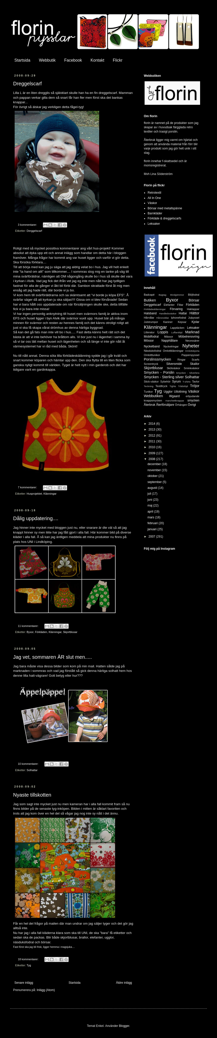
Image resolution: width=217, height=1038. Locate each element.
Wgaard (174, 396)
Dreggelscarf (27, 83)
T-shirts (187, 381)
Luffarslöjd (176, 332)
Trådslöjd (183, 386)
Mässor (168, 336)
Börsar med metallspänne (165, 208)
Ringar (181, 359)
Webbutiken (153, 396)
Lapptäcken (177, 327)
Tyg (28, 965)
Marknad (192, 332)
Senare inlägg (23, 982)
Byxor (30, 632)
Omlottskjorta (192, 350)
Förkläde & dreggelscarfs (164, 218)
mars (151, 517)
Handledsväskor (167, 313)
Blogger (124, 1026)
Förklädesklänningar (155, 309)
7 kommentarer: (28, 487)
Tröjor (194, 386)
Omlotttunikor (152, 355)
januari (152, 529)
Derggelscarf (34, 230)
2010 (152, 447)
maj (150, 505)
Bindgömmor (177, 294)
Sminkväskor (191, 368)
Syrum (176, 381)
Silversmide (174, 364)
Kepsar (182, 321)
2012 (152, 435)
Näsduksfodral (152, 350)
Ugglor (168, 391)
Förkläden (41, 632)
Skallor (194, 364)
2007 (152, 536)
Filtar (180, 304)
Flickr (117, 60)
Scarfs (195, 359)
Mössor (149, 340)
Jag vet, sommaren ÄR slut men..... (52, 657)
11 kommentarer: (28, 625)
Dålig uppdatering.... (35, 518)
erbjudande (192, 396)
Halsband (150, 313)
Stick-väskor (151, 381)
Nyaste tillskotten (32, 795)
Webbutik (47, 60)
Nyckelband (152, 346)
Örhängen (181, 404)
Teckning (148, 386)
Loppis (162, 332)
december (154, 464)
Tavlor (195, 381)
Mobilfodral (151, 336)
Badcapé (149, 294)
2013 (152, 429)
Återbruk (149, 405)
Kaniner (168, 321)
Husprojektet (34, 493)
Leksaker (154, 223)
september (154, 482)
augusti (152, 488)
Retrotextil (154, 192)
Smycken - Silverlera (187, 372)
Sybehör (165, 381)
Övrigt (192, 405)
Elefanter (169, 304)
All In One (154, 198)
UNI (30, 542)
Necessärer (192, 340)
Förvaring (176, 309)
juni (150, 499)
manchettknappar (174, 400)
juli (149, 493)
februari (152, 523)
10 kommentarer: (28, 763)
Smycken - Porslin (159, 372)
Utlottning (180, 391)
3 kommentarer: (28, 224)
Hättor (194, 313)
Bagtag (162, 294)
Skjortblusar (70, 632)
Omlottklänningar (173, 350)
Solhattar (32, 770)
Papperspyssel (190, 355)
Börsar (194, 300)
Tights (173, 386)
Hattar (183, 313)
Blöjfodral (193, 294)
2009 (152, 453)
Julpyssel (193, 317)
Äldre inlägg (124, 982)
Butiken (150, 300)
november (154, 470)
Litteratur (149, 332)
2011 (152, 441)
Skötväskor (173, 368)
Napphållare (169, 340)
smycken (193, 400)
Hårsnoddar (162, 317)
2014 (152, 423)
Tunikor (148, 391)
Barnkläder (155, 213)
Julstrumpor (151, 321)
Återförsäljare (165, 405)
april (150, 511)
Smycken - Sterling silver (164, 377)
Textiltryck (161, 386)
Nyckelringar (171, 346)
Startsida (22, 60)
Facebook (73, 60)
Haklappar (193, 309)
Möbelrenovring (188, 336)
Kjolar (195, 322)
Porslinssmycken (157, 359)
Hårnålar (149, 317)
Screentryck (151, 363)
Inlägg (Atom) (46, 990)
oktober (152, 476)
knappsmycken (153, 400)
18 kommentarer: (28, 959)
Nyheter (190, 345)
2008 (152, 459)
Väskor (152, 203)
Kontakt (97, 60)
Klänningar (50, 493)
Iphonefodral (178, 317)
